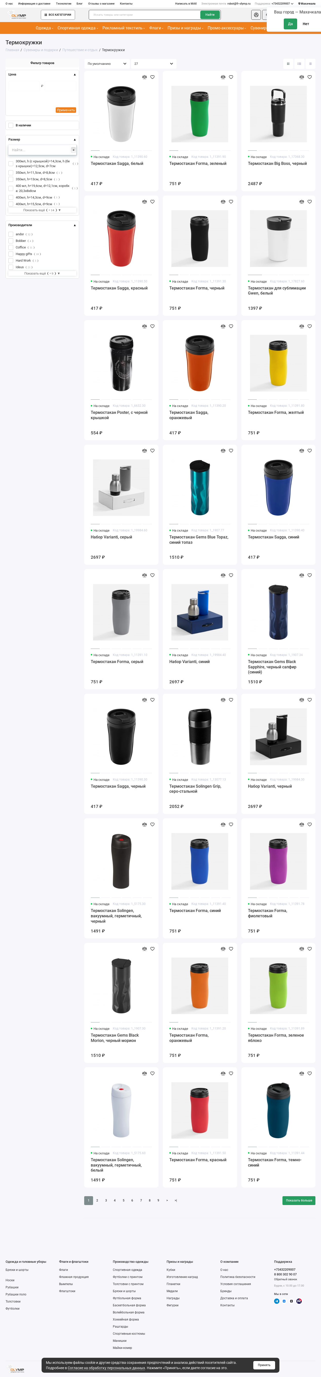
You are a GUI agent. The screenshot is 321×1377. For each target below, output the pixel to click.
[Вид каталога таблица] (311, 64)
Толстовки (13, 1301)
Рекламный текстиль (123, 28)
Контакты (126, 3)
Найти (210, 14)
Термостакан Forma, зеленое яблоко (276, 1038)
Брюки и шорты (17, 1270)
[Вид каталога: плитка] (288, 64)
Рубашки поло (16, 1294)
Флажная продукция (74, 1277)
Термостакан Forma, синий (195, 910)
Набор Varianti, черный (270, 786)
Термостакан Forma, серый (117, 662)
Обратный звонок (285, 1279)
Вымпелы (66, 1284)
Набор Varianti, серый (111, 537)
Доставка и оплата (234, 1298)
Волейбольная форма (129, 1312)
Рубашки (12, 1287)
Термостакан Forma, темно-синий (274, 1163)
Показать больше (299, 1200)
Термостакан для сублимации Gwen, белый (277, 291)
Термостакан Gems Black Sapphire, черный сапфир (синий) (272, 667)
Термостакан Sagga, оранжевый (188, 415)
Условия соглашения (235, 1284)
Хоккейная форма (126, 1319)
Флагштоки (67, 1291)
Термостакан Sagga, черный (118, 786)
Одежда (44, 28)
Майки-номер (122, 1348)
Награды (173, 1298)
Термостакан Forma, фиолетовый (267, 913)
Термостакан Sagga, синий (273, 537)
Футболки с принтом (127, 1277)
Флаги (156, 28)
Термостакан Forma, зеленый (197, 163)
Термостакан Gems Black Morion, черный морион (115, 1038)
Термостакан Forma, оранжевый (189, 1038)
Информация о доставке (34, 3)
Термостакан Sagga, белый (117, 163)
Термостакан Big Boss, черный (277, 163)
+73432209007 (274, 3)
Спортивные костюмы (129, 1333)
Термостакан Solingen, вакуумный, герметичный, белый (116, 1165)
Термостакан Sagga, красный (119, 288)
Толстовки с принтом (128, 1284)
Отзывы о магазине (101, 3)
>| (176, 1200)
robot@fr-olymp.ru (226, 3)
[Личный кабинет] (256, 15)
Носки (10, 1280)
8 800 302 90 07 (285, 1274)
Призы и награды (185, 28)
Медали (172, 1291)
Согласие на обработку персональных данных (106, 1368)
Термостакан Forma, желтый (276, 412)
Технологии (63, 3)
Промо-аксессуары (227, 28)
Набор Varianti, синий (189, 662)
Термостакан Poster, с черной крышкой (119, 415)
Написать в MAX (186, 3)
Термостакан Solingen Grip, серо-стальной (195, 789)
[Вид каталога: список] (299, 64)
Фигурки (173, 1305)
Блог (80, 3)
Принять (264, 1365)
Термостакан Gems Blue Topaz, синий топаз (198, 540)
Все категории (58, 14)
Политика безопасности (237, 1277)
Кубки (171, 1270)
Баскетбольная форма (129, 1305)
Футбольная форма (127, 1298)
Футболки (13, 1308)
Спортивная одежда (78, 28)
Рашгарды (120, 1326)
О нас (9, 3)
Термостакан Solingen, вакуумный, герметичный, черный (116, 915)
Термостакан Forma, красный (197, 1160)
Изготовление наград (182, 1277)
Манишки (120, 1341)
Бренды (225, 1291)
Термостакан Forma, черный (196, 288)
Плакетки (173, 1284)
